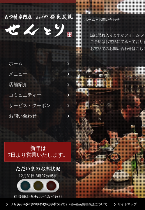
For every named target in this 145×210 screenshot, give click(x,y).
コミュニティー (25, 94)
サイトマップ (127, 204)
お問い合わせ (23, 115)
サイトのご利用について (47, 204)
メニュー (18, 73)
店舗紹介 (18, 84)
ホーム (16, 63)
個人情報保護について (91, 204)
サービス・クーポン (30, 105)
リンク (15, 204)
